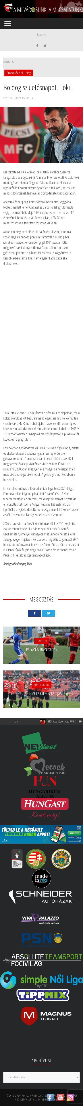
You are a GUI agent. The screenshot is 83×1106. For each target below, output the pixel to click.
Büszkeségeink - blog (19, 72)
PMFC (25, 1095)
